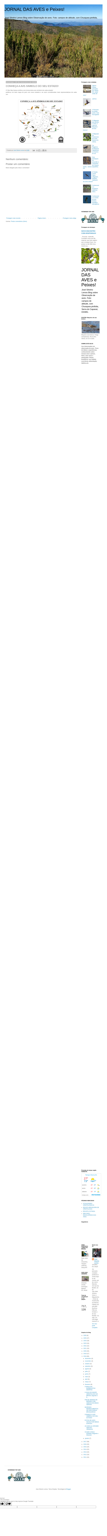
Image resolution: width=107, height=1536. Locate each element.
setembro (88, 1366)
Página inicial (42, 218)
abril (86, 1379)
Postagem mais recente (13, 218)
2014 (85, 1449)
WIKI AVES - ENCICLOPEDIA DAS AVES (89, 1215)
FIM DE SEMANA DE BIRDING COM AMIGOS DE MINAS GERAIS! (92, 1402)
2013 (85, 1452)
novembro (88, 1361)
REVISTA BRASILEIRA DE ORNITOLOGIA (91, 1208)
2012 (85, 1454)
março (87, 1382)
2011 (85, 1457)
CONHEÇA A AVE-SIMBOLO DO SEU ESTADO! (91, 1416)
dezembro (88, 1358)
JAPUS (94, 99)
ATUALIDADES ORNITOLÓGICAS (88, 1204)
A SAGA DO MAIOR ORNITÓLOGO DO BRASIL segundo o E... (91, 1395)
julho (86, 1371)
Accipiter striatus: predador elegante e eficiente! (91, 1433)
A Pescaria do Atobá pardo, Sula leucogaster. (95, 113)
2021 (85, 1348)
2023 (85, 1343)
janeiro (87, 1438)
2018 (85, 1356)
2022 (85, 1346)
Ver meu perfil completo (95, 1325)
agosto (87, 1369)
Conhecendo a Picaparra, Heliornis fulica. (95, 189)
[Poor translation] (8, 1504)
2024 (85, 1340)
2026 (85, 1335)
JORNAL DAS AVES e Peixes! (34, 9)
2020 (85, 1351)
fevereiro (88, 1384)
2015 (85, 1447)
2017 (85, 1441)
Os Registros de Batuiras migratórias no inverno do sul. (95, 149)
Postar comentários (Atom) (19, 221)
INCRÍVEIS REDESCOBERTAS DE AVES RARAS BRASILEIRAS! (91, 1409)
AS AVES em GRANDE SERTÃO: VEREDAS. (92, 1427)
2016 (85, 1444)
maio (86, 1376)
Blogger (68, 1489)
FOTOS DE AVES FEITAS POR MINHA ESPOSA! (92, 1422)
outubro (87, 1363)
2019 (85, 1353)
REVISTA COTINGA (89, 1211)
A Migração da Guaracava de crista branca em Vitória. (95, 138)
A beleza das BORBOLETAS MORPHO (90, 1388)
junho (87, 1374)
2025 (85, 1338)
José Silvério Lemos (96, 1261)
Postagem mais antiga (69, 218)
